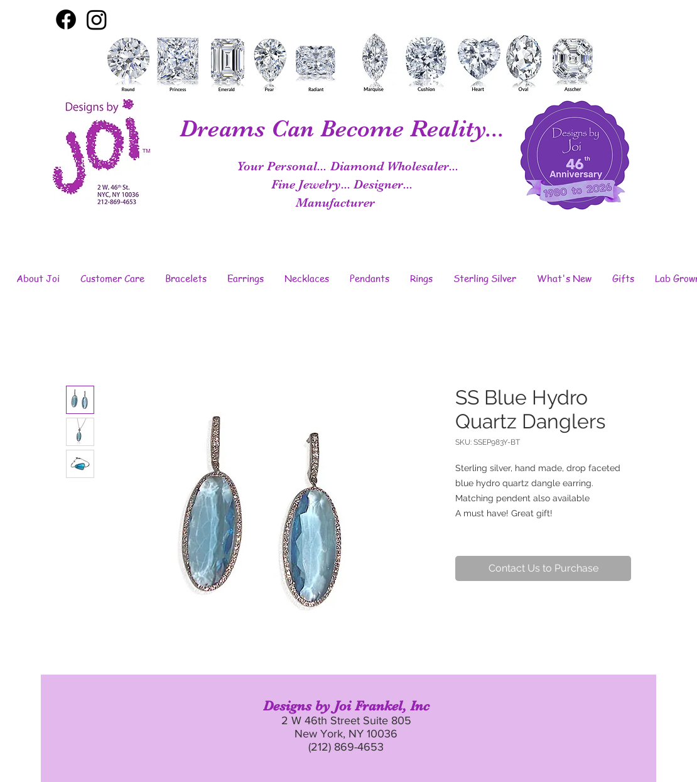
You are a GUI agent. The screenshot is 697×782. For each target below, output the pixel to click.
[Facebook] (66, 19)
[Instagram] (97, 19)
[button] (38, 278)
